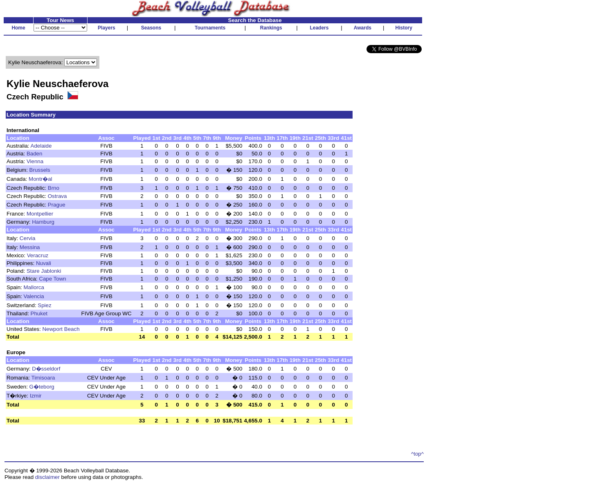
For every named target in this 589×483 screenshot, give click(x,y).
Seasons (151, 28)
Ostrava (57, 196)
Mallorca (34, 287)
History (404, 28)
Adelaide (41, 146)
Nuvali (43, 263)
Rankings (271, 28)
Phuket (39, 313)
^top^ (417, 454)
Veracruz (38, 255)
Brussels (39, 170)
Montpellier (40, 214)
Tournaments (210, 28)
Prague (56, 205)
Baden (35, 154)
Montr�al (40, 179)
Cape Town (52, 279)
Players (106, 28)
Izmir (36, 396)
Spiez (44, 305)
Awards (362, 28)
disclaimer (47, 477)
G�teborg (41, 387)
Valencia (34, 296)
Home (18, 28)
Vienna (35, 161)
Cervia (28, 238)
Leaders (319, 28)
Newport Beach (60, 329)
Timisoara (43, 378)
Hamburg (43, 222)
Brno (53, 188)
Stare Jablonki (44, 271)
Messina (30, 247)
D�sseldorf (46, 369)
